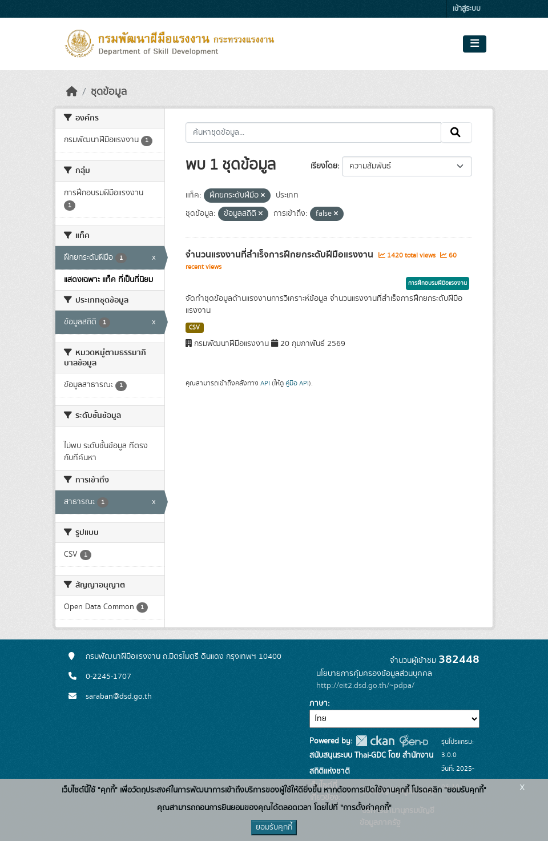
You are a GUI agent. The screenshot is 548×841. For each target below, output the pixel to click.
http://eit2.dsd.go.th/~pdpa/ (365, 685)
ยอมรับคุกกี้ (274, 827)
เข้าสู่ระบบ (467, 8)
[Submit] (456, 132)
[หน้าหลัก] (72, 91)
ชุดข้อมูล (109, 91)
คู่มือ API (297, 383)
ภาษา (318, 703)
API (265, 383)
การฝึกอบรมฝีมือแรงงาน (437, 283)
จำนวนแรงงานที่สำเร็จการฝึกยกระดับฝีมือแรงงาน (281, 254)
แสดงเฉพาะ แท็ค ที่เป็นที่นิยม (108, 279)
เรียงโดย (324, 166)
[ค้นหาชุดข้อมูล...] (314, 132)
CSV (194, 327)
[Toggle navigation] (474, 44)
